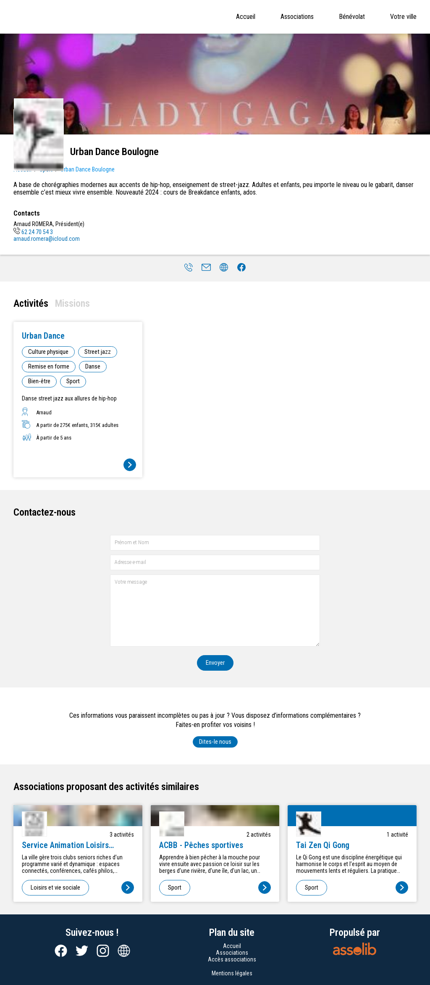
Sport (73, 381)
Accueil (245, 17)
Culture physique (48, 352)
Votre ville (403, 17)
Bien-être (39, 381)
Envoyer (215, 662)
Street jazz (97, 352)
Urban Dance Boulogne (87, 169)
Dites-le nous (215, 741)
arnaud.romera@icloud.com (46, 238)
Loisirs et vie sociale (55, 887)
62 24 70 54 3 (33, 232)
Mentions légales (232, 973)
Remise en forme (48, 366)
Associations (297, 17)
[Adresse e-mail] (215, 562)
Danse (92, 366)
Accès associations (232, 959)
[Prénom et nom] (215, 542)
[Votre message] (215, 610)
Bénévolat (352, 17)
